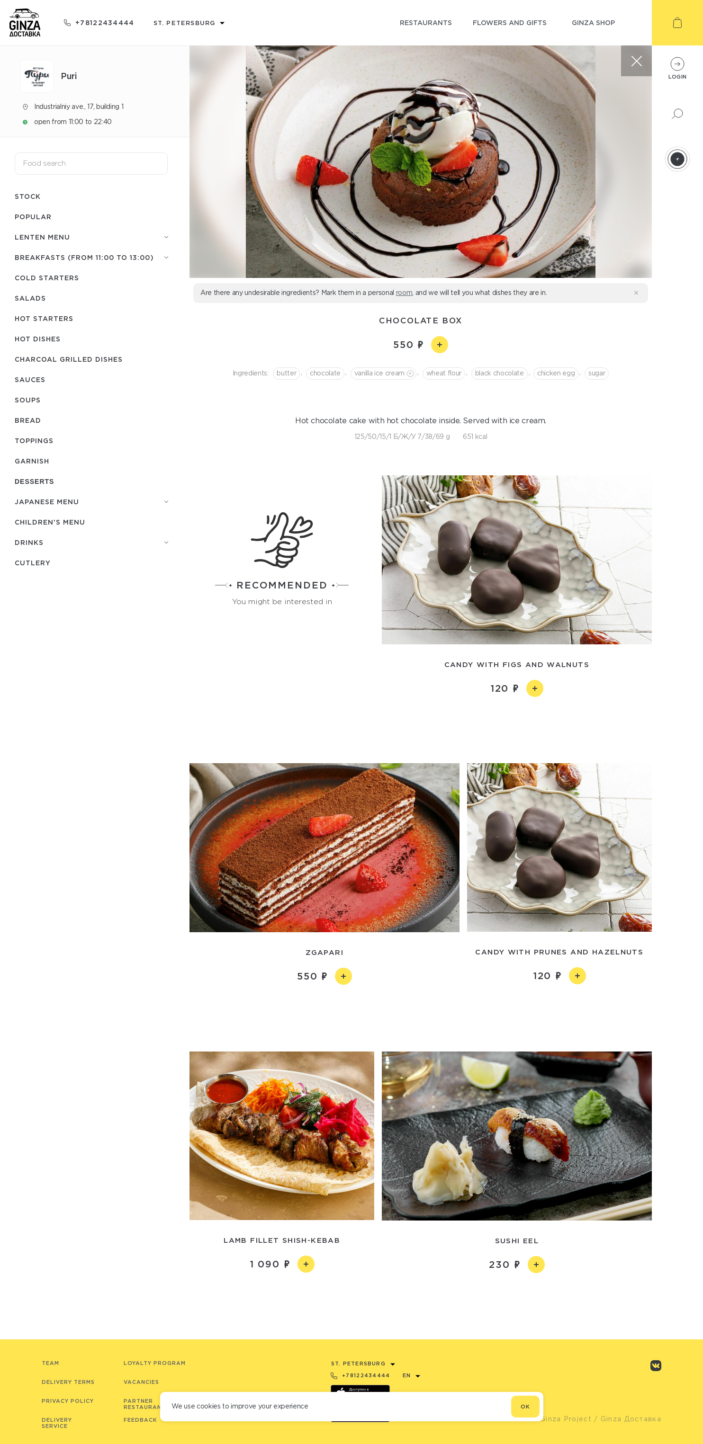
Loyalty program (155, 1363)
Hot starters (44, 318)
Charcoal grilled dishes (69, 359)
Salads (30, 298)
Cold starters (47, 277)
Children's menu (50, 522)
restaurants (426, 22)
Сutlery (33, 562)
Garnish (32, 460)
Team (50, 1363)
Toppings (34, 440)
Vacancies (141, 1382)
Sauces (30, 379)
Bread (28, 420)
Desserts (34, 481)
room (404, 292)
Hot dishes (38, 338)
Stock (28, 196)
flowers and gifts (510, 22)
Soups (28, 399)
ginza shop (593, 22)
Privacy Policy (68, 1401)
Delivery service (57, 1423)
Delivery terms (68, 1382)
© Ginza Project (561, 1419)
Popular (33, 216)
